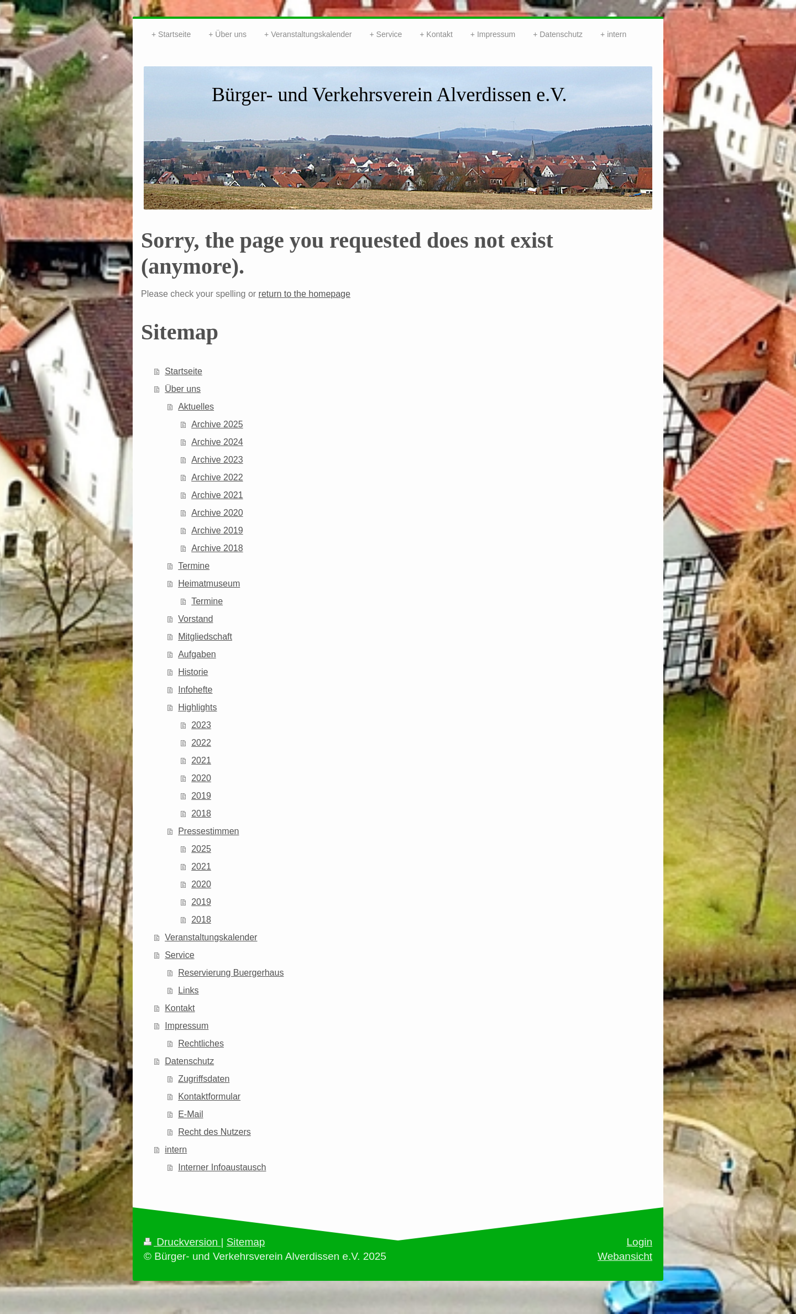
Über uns (183, 389)
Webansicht (625, 1256)
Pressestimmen (208, 831)
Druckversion (182, 1242)
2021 (201, 760)
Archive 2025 (217, 424)
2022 (201, 742)
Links (188, 990)
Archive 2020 (217, 512)
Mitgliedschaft (205, 636)
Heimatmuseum (209, 583)
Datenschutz (189, 1061)
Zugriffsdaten (203, 1078)
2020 (201, 778)
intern (176, 1149)
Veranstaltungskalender (211, 937)
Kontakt (180, 1008)
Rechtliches (201, 1043)
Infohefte (195, 689)
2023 (201, 725)
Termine (194, 565)
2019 (201, 795)
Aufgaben (197, 654)
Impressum (186, 1025)
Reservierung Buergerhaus (231, 972)
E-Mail (190, 1114)
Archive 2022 (217, 477)
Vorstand (195, 619)
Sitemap (246, 1242)
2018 (201, 813)
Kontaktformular (209, 1096)
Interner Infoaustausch (222, 1167)
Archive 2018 (217, 548)
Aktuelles (196, 406)
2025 (201, 849)
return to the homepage (304, 294)
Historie (193, 672)
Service (179, 955)
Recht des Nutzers (214, 1132)
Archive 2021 (217, 495)
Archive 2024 (217, 442)
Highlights (197, 707)
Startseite (183, 371)
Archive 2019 (217, 530)
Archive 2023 (217, 459)
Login (640, 1242)
